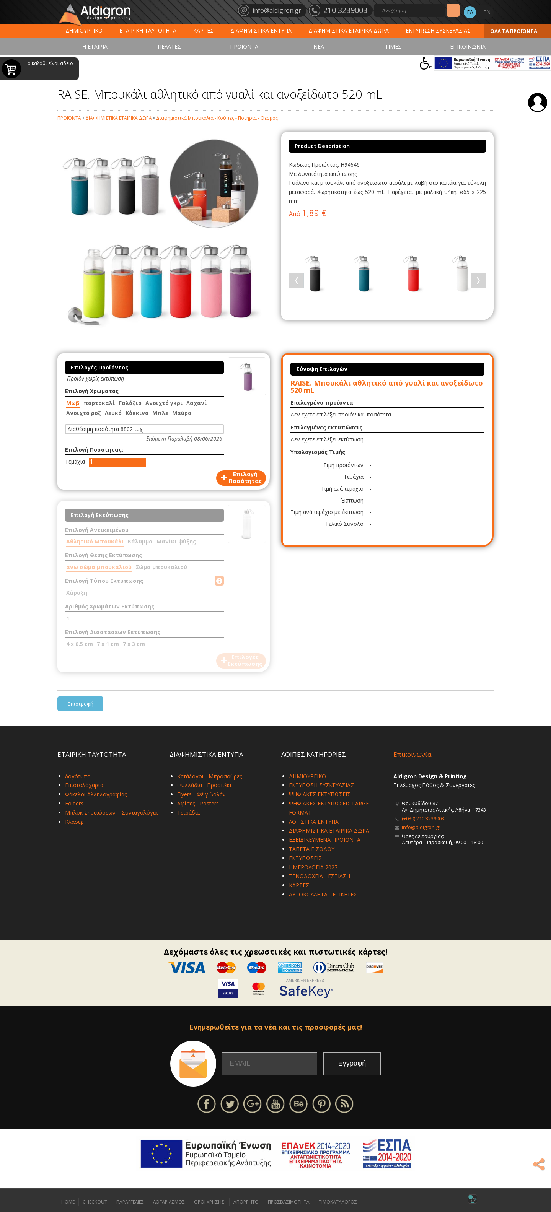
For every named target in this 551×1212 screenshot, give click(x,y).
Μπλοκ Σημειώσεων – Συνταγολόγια (111, 812)
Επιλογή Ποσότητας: (94, 449)
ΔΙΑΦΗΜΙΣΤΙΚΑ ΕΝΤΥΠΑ (261, 30)
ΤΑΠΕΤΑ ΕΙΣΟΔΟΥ (311, 848)
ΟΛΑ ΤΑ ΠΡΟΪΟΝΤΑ (513, 31)
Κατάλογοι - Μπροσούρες (209, 776)
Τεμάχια (75, 461)
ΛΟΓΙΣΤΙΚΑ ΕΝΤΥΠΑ (314, 821)
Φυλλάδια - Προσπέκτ (204, 785)
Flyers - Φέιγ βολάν (201, 794)
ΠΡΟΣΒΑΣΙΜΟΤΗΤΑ (289, 1202)
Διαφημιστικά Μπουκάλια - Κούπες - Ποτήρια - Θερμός (217, 118)
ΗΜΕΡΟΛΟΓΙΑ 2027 (313, 867)
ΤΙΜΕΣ (393, 46)
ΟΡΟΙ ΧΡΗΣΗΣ (209, 1202)
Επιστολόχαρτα (84, 785)
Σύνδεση (537, 102)
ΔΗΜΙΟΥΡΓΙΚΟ (84, 30)
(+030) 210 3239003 (423, 818)
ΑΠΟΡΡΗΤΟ (246, 1202)
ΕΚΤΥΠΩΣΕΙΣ (305, 858)
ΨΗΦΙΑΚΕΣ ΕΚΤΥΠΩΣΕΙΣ (319, 794)
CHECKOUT (95, 1202)
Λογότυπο (78, 776)
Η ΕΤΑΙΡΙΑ (95, 46)
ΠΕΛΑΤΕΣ (169, 46)
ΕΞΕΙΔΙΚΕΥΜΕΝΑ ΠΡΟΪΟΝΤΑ (324, 839)
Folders (74, 803)
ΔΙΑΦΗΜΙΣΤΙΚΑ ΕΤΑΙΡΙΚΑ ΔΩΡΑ (348, 30)
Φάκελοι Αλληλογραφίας (96, 794)
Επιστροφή (80, 703)
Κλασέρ (74, 821)
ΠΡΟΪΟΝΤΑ (244, 46)
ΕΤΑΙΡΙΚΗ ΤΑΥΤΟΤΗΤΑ (147, 30)
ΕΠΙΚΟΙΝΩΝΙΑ (468, 46)
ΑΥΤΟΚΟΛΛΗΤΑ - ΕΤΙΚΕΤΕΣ (323, 894)
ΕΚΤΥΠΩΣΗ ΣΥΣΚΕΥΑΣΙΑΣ (438, 30)
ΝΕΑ (318, 46)
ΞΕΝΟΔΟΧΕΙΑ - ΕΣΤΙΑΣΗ (319, 876)
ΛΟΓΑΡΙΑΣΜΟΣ (169, 1202)
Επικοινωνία (412, 754)
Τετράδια (188, 812)
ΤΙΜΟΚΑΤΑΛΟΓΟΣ (338, 1202)
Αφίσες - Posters (198, 803)
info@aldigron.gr (421, 827)
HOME (68, 1202)
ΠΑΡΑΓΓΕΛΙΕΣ (130, 1202)
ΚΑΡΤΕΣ (203, 30)
